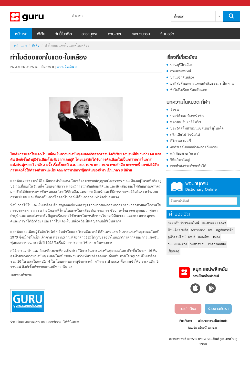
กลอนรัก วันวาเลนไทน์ (183, 223)
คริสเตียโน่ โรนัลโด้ (185, 135)
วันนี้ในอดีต (63, 34)
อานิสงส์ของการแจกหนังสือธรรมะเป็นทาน (202, 83)
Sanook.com (14, 3)
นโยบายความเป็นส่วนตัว (213, 321)
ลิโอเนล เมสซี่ (180, 141)
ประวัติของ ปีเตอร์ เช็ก (187, 116)
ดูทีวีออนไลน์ (177, 237)
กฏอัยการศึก (224, 230)
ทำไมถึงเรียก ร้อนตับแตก (188, 90)
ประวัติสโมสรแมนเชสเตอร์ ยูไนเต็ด (197, 128)
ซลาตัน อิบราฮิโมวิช (185, 122)
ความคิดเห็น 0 (67, 67)
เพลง (216, 237)
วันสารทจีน (198, 244)
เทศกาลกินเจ (217, 244)
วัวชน (174, 109)
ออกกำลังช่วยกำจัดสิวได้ (188, 166)
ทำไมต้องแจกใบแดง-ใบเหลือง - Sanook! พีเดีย (36, 16)
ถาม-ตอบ (115, 34)
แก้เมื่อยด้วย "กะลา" (184, 153)
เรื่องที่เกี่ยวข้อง (182, 58)
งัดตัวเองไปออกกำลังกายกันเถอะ (194, 147)
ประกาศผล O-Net (214, 223)
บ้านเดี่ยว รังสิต (178, 230)
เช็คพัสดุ (173, 251)
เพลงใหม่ (204, 237)
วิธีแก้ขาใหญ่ (180, 160)
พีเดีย (41, 34)
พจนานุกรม (141, 34)
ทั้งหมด (179, 16)
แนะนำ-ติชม (188, 309)
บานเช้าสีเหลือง (182, 77)
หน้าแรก (21, 34)
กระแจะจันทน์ (180, 71)
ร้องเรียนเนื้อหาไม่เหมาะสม (203, 328)
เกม (210, 230)
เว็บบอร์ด (167, 34)
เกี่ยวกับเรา (185, 321)
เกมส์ (191, 237)
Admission (198, 230)
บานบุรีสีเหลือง (181, 65)
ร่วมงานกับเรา (218, 309)
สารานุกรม (90, 34)
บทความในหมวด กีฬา (188, 102)
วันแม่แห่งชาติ (177, 244)
